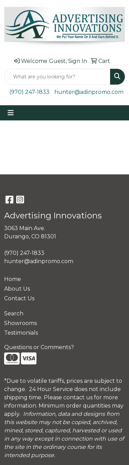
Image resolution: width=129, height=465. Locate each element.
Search (13, 313)
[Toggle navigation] (10, 113)
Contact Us (19, 298)
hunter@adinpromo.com (88, 92)
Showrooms (20, 323)
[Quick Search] (57, 77)
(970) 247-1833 (29, 92)
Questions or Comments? (39, 347)
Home (12, 279)
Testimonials (21, 332)
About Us (17, 288)
